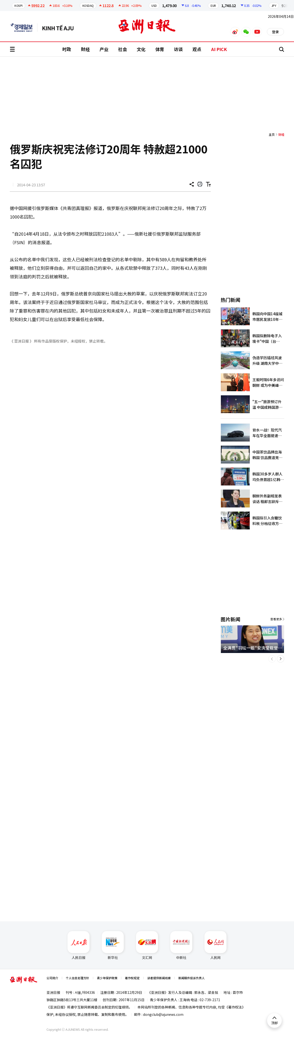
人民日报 (79, 945)
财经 (85, 49)
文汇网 (147, 945)
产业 (104, 49)
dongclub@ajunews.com (163, 1014)
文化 (141, 49)
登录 (275, 31)
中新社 (181, 945)
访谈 (178, 49)
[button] (272, 658)
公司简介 (52, 978)
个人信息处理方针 (77, 978)
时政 (66, 49)
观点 (196, 49)
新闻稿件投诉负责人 (191, 978)
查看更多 (276, 619)
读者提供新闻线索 (159, 978)
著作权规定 (132, 978)
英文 (23, 27)
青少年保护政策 (107, 978)
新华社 (113, 945)
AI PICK (219, 49)
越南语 (60, 28)
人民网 (215, 945)
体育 (159, 49)
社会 (122, 49)
